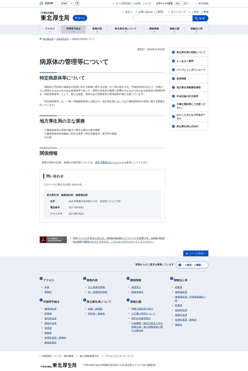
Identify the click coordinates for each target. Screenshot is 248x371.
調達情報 (136, 277)
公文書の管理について (143, 306)
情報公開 (136, 296)
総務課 (178, 283)
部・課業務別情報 (97, 288)
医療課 (48, 326)
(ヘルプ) (147, 3)
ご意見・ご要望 (200, 12)
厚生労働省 (203, 3)
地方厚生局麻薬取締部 (189, 87)
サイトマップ (178, 12)
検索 (202, 18)
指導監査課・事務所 (55, 331)
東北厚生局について (100, 296)
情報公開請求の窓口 (142, 302)
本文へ (128, 12)
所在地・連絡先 (96, 306)
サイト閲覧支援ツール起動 (128, 3)
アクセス (49, 277)
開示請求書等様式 (141, 311)
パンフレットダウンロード (191, 69)
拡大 (186, 3)
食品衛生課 (50, 311)
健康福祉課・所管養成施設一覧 (190, 295)
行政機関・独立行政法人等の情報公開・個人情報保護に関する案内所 (147, 320)
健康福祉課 (50, 302)
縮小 (178, 3)
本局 (46, 283)
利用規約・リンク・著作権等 (58, 349)
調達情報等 (137, 288)
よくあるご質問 (185, 61)
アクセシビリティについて (119, 349)
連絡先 (178, 320)
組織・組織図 (95, 302)
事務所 (48, 288)
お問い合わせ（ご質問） (151, 12)
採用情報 (181, 78)
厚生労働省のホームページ (109, 162)
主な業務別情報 (96, 283)
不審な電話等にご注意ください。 (191, 106)
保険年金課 (50, 316)
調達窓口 (136, 283)
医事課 (48, 306)
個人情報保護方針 (89, 349)
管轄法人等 (182, 277)
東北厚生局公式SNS (187, 126)
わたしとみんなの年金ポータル (191, 116)
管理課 (48, 321)
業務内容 (93, 277)
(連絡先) (151, 358)
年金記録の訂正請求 (187, 96)
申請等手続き (52, 296)
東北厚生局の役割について (191, 52)
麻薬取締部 (50, 335)
